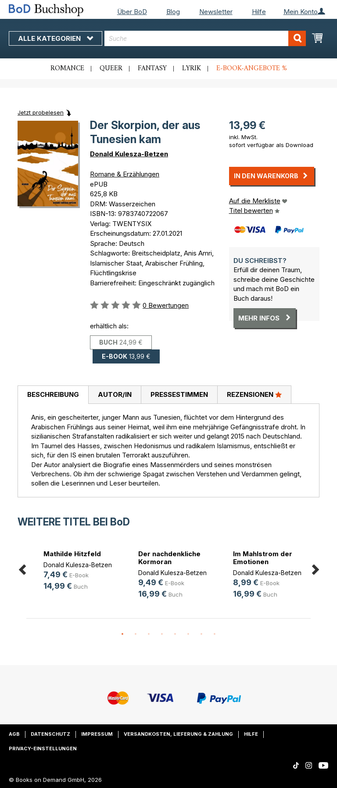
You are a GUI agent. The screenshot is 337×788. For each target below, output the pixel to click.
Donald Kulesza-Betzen (129, 154)
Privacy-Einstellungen (43, 748)
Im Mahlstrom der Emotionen (262, 558)
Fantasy (152, 68)
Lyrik (191, 68)
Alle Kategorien (55, 38)
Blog (173, 11)
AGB (14, 734)
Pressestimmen (179, 394)
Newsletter (216, 11)
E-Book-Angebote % (251, 68)
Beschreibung (53, 394)
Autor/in (115, 394)
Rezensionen (254, 394)
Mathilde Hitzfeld (72, 554)
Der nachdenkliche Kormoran (169, 558)
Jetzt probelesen (41, 112)
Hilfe (259, 11)
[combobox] (205, 38)
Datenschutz (50, 734)
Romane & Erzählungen (124, 174)
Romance (67, 68)
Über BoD (132, 11)
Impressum (97, 734)
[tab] (53, 395)
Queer (111, 68)
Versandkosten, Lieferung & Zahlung (178, 734)
